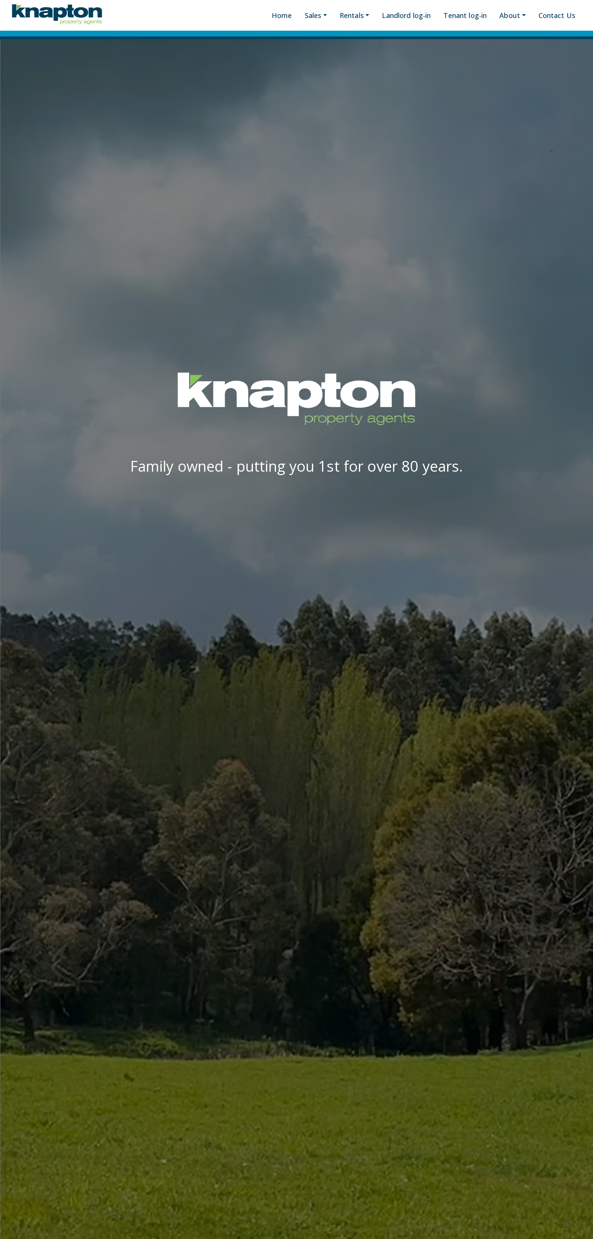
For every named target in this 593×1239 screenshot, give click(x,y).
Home (282, 15)
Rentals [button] (352, 15)
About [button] (509, 15)
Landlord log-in (406, 15)
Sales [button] (313, 15)
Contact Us (556, 15)
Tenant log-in (465, 15)
